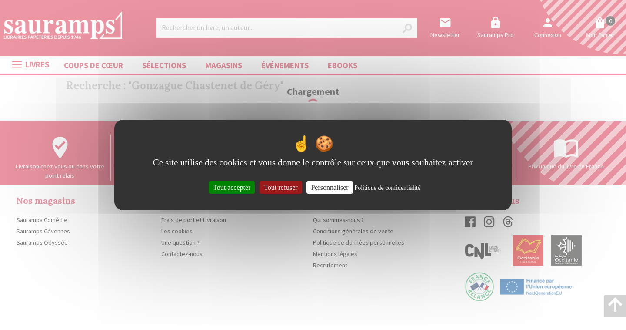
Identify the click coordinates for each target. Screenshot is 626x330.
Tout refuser (281, 187)
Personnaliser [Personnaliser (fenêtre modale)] (329, 187)
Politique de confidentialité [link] (387, 188)
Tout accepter (231, 187)
